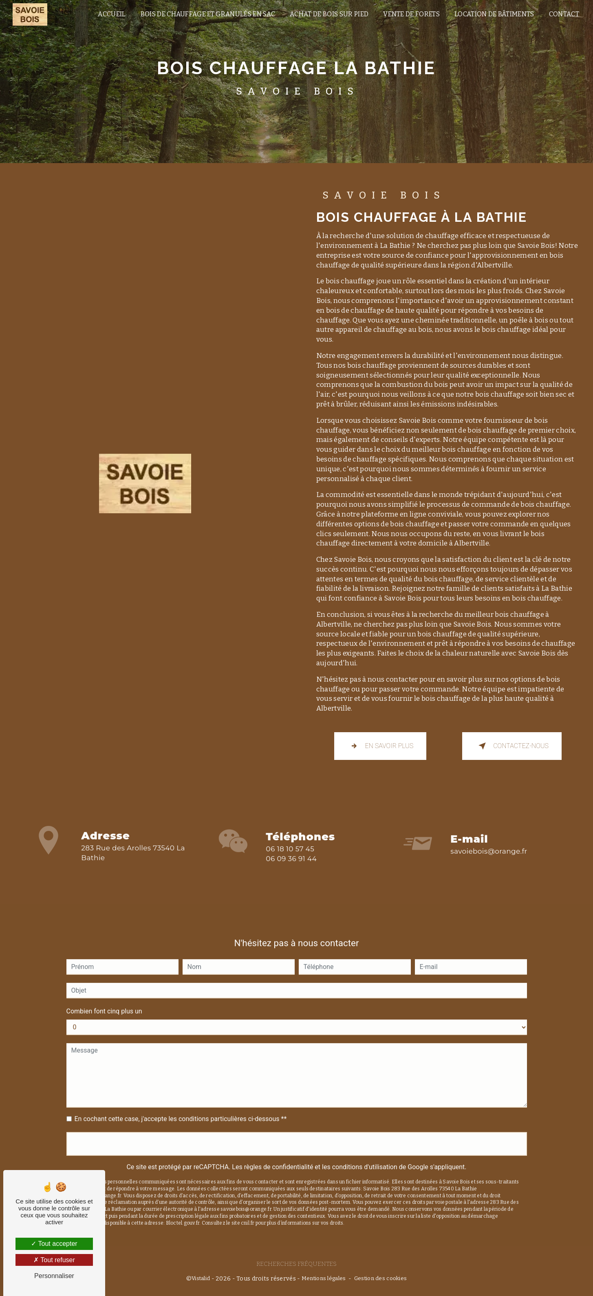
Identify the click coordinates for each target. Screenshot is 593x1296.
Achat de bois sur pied (329, 14)
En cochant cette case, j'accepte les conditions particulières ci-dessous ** (181, 1110)
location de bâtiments (494, 14)
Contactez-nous (512, 746)
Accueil (112, 14)
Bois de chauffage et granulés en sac (208, 14)
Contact (564, 14)
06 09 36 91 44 (291, 867)
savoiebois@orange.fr (488, 843)
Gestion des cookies (380, 1278)
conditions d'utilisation (364, 1158)
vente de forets (411, 14)
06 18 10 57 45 (290, 858)
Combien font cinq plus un (104, 1002)
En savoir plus (380, 746)
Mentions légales (324, 1278)
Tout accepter (54, 1243)
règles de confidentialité (278, 1158)
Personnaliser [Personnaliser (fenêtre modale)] (54, 1275)
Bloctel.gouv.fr (183, 1214)
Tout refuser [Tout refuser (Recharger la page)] (54, 1259)
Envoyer (296, 1135)
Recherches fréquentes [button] (296, 1264)
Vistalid (201, 1278)
